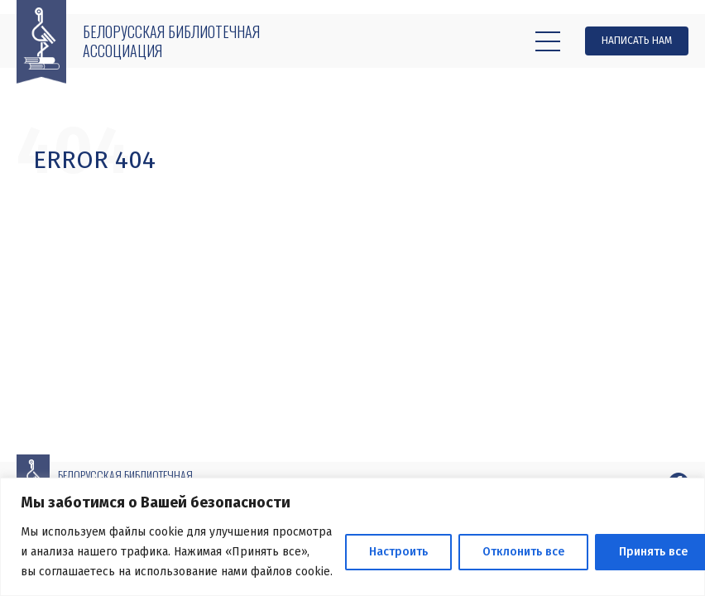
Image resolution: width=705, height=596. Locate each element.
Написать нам (637, 40)
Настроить (398, 552)
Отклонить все (523, 552)
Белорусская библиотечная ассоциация (171, 41)
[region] (352, 537)
